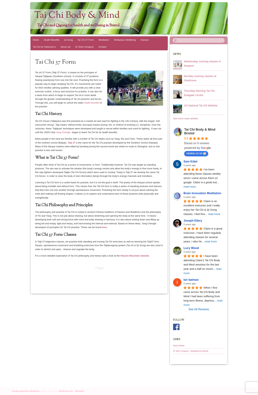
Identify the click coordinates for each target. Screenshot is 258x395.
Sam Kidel (190, 161)
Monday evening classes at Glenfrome (200, 78)
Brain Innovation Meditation (202, 193)
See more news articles (185, 118)
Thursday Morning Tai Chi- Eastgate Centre (199, 93)
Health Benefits (51, 40)
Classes (144, 40)
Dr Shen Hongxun (84, 47)
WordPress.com (66, 391)
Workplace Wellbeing (125, 40)
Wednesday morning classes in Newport (202, 63)
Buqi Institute (179, 345)
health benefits (91, 102)
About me (66, 47)
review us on (196, 153)
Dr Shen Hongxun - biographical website (190, 351)
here (104, 227)
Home (36, 40)
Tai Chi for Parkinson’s (44, 47)
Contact (102, 47)
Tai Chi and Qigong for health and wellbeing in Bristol (78, 25)
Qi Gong (68, 40)
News (177, 54)
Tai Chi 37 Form (85, 40)
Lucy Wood (191, 248)
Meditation (104, 40)
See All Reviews (198, 309)
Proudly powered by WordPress (25, 391)
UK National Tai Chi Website (201, 105)
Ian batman (191, 279)
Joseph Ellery (192, 220)
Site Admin (79, 391)
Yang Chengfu (63, 132)
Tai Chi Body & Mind (77, 15)
